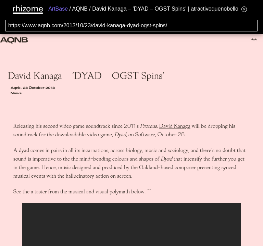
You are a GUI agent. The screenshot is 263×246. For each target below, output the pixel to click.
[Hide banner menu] (244, 9)
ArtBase (58, 9)
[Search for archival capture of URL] (131, 25)
